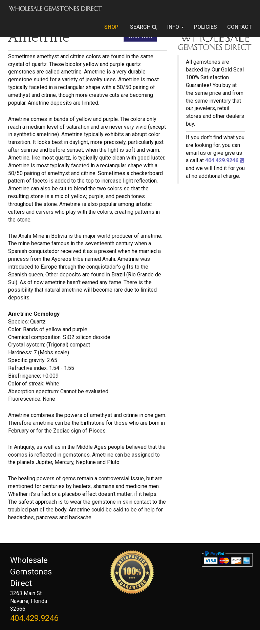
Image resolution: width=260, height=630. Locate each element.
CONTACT (239, 27)
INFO (175, 27)
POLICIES (205, 27)
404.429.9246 (34, 618)
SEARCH (143, 27)
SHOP (112, 27)
